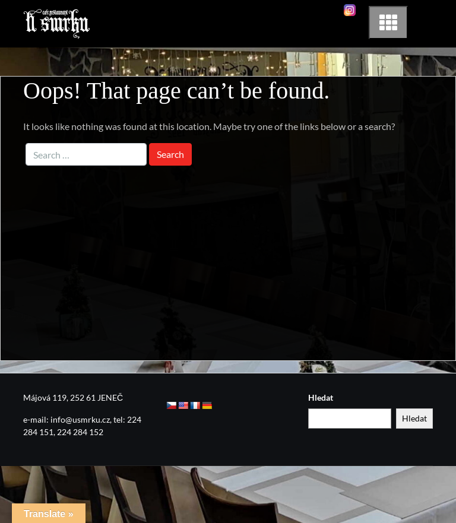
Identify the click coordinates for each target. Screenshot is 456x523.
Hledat (320, 397)
